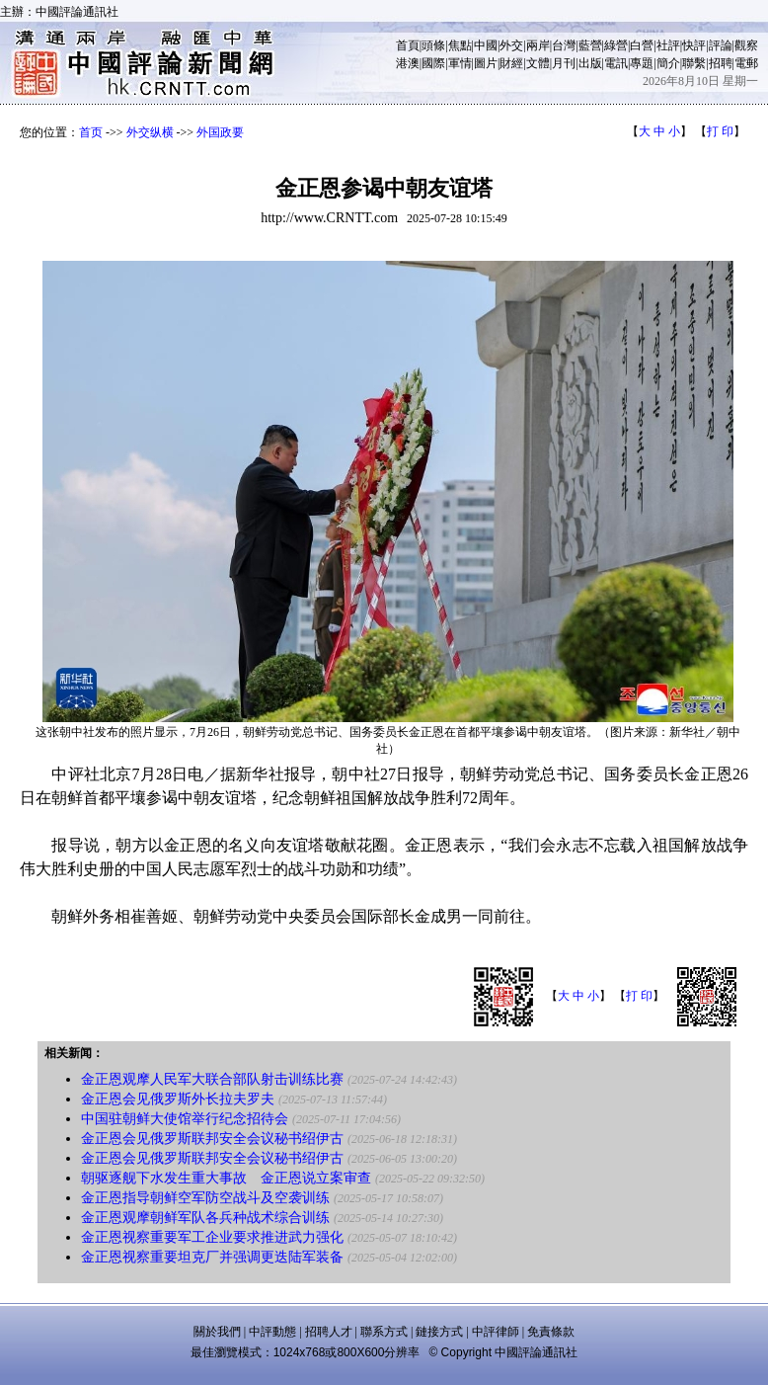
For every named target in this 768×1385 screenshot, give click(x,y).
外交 (511, 45)
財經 (511, 63)
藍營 (590, 45)
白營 (641, 45)
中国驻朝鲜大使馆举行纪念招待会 (184, 1118)
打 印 (720, 131)
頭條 (433, 45)
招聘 (720, 63)
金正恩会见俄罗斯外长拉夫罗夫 (177, 1099)
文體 (538, 63)
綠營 (616, 45)
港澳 (408, 63)
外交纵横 (150, 132)
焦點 (460, 45)
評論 (720, 45)
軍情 (460, 63)
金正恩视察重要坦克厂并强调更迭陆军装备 (212, 1257)
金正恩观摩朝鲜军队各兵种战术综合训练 (205, 1217)
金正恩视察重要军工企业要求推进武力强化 (212, 1237)
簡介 (668, 63)
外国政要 (220, 132)
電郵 (746, 63)
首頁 (408, 45)
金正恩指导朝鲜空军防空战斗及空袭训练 (205, 1197)
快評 (694, 45)
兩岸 (538, 45)
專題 (641, 63)
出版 (590, 63)
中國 (486, 45)
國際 (433, 63)
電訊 (616, 63)
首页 (91, 132)
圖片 (486, 63)
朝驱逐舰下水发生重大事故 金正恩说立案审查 (226, 1178)
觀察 (746, 45)
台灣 (564, 45)
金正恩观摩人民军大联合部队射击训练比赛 (212, 1079)
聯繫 (694, 63)
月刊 (564, 63)
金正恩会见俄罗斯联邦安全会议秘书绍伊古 (212, 1138)
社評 (668, 45)
